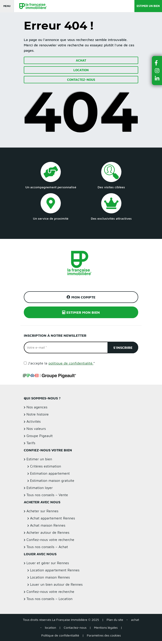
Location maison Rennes (50, 577)
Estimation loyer (39, 488)
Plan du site (115, 620)
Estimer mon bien (81, 312)
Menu (7, 5)
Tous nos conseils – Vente (47, 495)
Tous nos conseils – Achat (47, 547)
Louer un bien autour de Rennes (56, 584)
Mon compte (81, 297)
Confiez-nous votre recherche (50, 540)
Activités (33, 421)
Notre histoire (37, 414)
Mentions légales (106, 627)
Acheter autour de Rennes (47, 532)
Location (81, 70)
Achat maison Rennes (47, 525)
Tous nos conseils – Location (49, 599)
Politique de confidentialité (60, 635)
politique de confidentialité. (70, 363)
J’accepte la (61, 363)
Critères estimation (45, 466)
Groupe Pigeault (39, 436)
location (50, 627)
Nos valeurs (36, 429)
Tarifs (30, 443)
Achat (81, 60)
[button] (157, 63)
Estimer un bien (148, 6)
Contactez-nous (81, 79)
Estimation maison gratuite (52, 480)
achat (135, 620)
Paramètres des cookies (104, 635)
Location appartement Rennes (54, 570)
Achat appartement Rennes (52, 518)
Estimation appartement (50, 473)
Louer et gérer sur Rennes (47, 563)
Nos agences (36, 407)
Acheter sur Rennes (42, 511)
